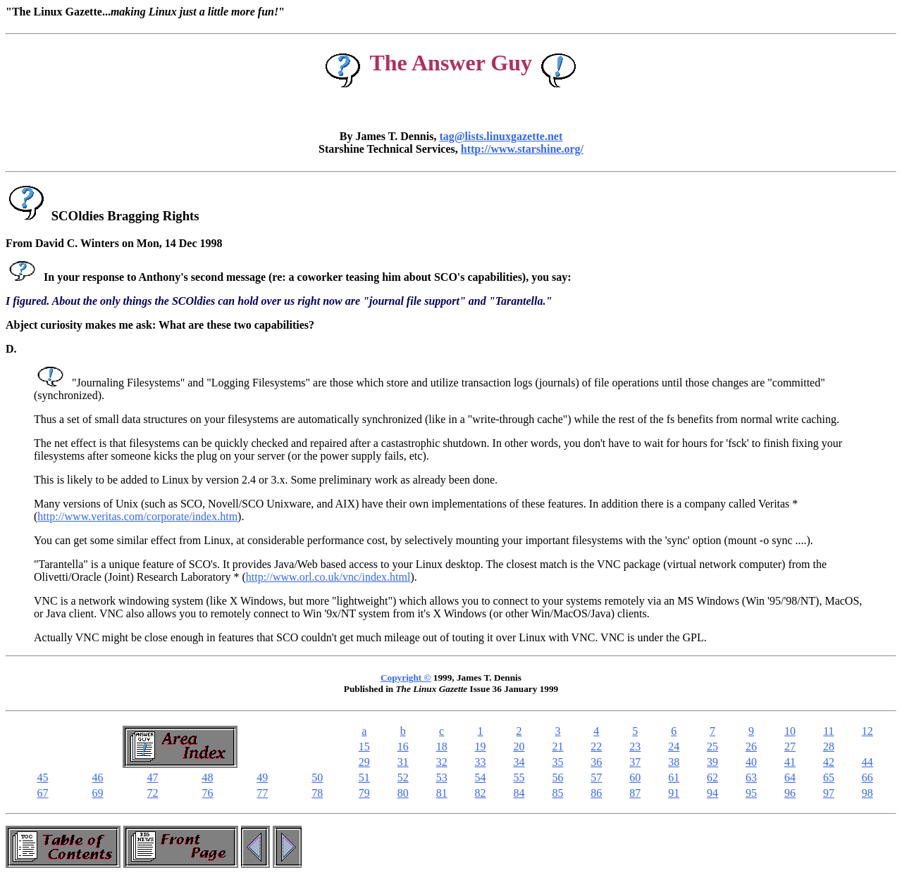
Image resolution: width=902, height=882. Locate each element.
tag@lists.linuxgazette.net (500, 136)
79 (364, 793)
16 (403, 746)
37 (635, 762)
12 (867, 731)
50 (317, 777)
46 (98, 777)
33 (480, 762)
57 (596, 777)
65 (828, 777)
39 (712, 762)
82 (480, 793)
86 (596, 793)
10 (790, 731)
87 (635, 793)
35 (557, 762)
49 (262, 777)
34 (519, 762)
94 (712, 793)
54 (480, 777)
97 (828, 793)
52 (403, 777)
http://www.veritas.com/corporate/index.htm (137, 516)
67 (43, 793)
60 (635, 777)
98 (867, 793)
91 (673, 793)
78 (317, 793)
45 (43, 777)
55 (519, 777)
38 (673, 762)
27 (790, 746)
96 (790, 793)
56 (557, 777)
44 (867, 762)
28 (828, 746)
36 (596, 762)
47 (152, 777)
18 (441, 746)
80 (403, 793)
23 (635, 746)
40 (751, 762)
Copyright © (406, 677)
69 (98, 793)
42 (828, 762)
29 (364, 762)
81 (441, 793)
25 (712, 746)
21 (557, 746)
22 (596, 746)
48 (207, 777)
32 (441, 762)
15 (364, 746)
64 (790, 777)
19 (480, 746)
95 (751, 793)
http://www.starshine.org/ (522, 149)
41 (790, 762)
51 (364, 777)
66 (867, 777)
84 (519, 793)
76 (207, 793)
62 (712, 777)
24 (673, 746)
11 (828, 731)
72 (152, 793)
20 (519, 746)
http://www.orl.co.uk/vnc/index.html (328, 577)
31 (403, 762)
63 (751, 777)
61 (673, 777)
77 (262, 793)
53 (441, 777)
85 (557, 793)
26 (751, 746)
